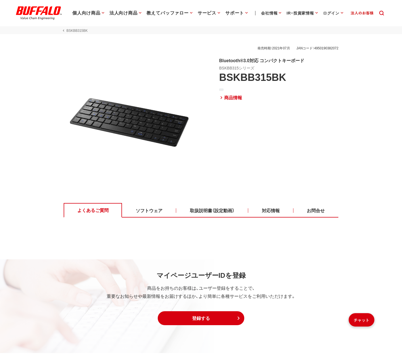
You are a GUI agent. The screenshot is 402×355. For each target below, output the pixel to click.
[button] (201, 320)
